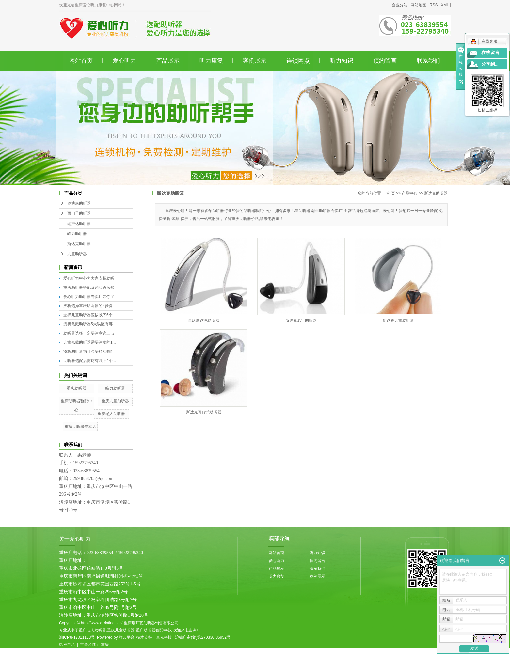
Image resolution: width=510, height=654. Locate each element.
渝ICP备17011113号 (77, 637)
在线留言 (490, 52)
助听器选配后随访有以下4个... (89, 360)
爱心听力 (124, 60)
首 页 (390, 193)
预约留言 (385, 60)
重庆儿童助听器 (115, 401)
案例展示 (254, 60)
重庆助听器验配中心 (153, 630)
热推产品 (67, 644)
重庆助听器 (76, 388)
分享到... (490, 64)
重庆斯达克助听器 (203, 320)
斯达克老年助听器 (301, 320)
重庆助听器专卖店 (80, 426)
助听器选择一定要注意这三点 (88, 333)
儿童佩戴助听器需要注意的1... (89, 342)
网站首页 (81, 60)
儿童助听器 (77, 254)
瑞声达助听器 (79, 223)
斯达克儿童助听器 (398, 320)
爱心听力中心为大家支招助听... (90, 278)
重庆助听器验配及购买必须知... (90, 287)
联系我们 (428, 60)
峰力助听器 (77, 233)
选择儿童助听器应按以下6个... (89, 315)
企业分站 (399, 5)
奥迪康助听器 (79, 203)
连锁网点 (298, 60)
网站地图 (418, 5)
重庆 (105, 644)
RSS (434, 5)
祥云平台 (127, 637)
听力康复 (211, 60)
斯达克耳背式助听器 (203, 412)
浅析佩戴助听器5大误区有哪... (89, 324)
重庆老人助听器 (111, 414)
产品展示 (168, 60)
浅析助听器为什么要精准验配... (90, 351)
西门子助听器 (79, 213)
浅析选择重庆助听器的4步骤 (88, 306)
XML (445, 5)
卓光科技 (164, 637)
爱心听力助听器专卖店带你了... (90, 296)
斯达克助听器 (79, 243)
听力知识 (341, 60)
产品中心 (409, 193)
